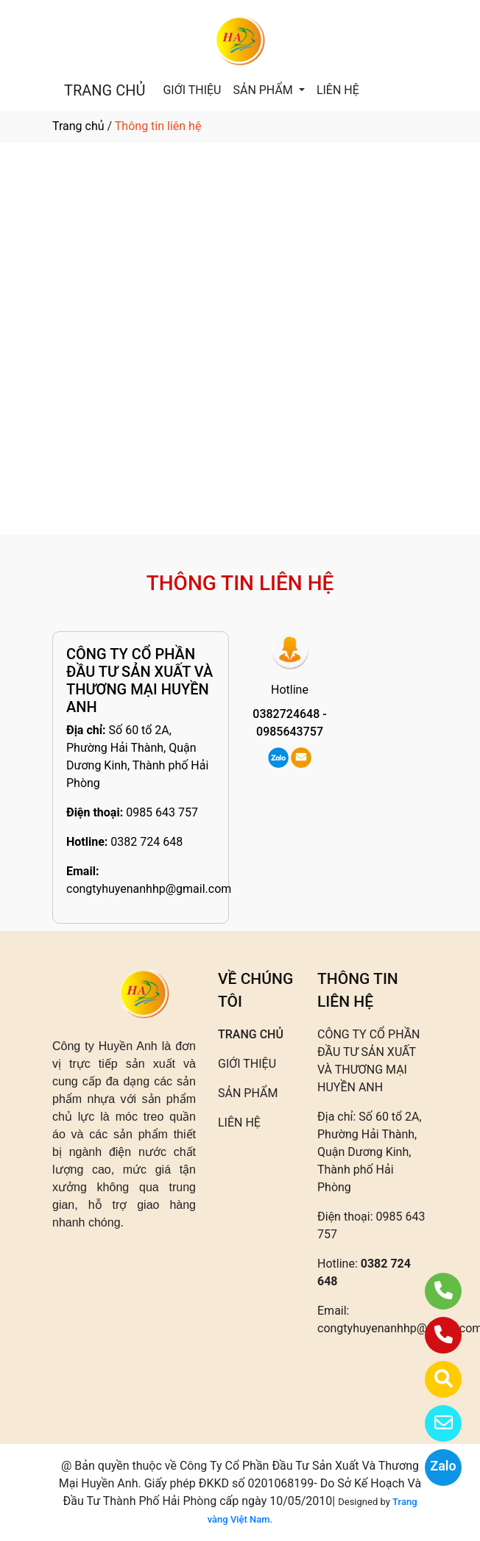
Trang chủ (78, 126)
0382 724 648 (146, 842)
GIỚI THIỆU (192, 90)
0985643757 (289, 732)
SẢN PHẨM (264, 90)
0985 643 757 (162, 812)
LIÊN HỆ (338, 90)
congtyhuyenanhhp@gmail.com (148, 889)
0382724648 (286, 714)
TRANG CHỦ (104, 90)
